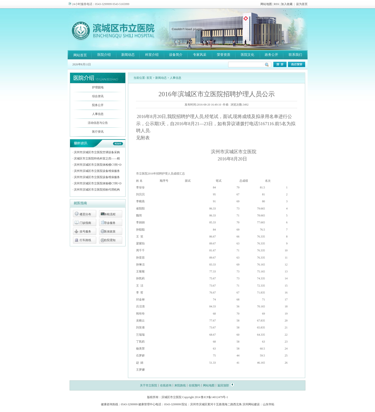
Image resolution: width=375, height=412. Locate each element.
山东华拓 (268, 404)
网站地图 (266, 4)
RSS (276, 4)
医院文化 (247, 54)
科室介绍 (152, 54)
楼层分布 (85, 214)
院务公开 (98, 105)
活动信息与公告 (98, 122)
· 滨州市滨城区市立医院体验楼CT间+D (96, 183)
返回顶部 (223, 385)
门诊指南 (85, 223)
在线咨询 (165, 385)
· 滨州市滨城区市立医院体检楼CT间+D (96, 164)
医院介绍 (104, 54)
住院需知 (110, 240)
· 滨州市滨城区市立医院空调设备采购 (96, 152)
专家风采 (199, 54)
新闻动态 (128, 54)
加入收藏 (286, 4)
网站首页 (80, 55)
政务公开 (271, 54)
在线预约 (194, 385)
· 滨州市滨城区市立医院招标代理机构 (96, 189)
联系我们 (295, 54)
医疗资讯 (98, 131)
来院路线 (180, 385)
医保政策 (110, 231)
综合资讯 (98, 96)
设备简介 (175, 54)
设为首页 (302, 4)
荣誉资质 (223, 54)
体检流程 (110, 214)
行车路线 (85, 240)
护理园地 (98, 87)
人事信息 (98, 114)
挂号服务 (85, 231)
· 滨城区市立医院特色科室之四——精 (96, 158)
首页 (149, 77)
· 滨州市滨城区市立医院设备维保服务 (96, 171)
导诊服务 (110, 223)
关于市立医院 (148, 385)
